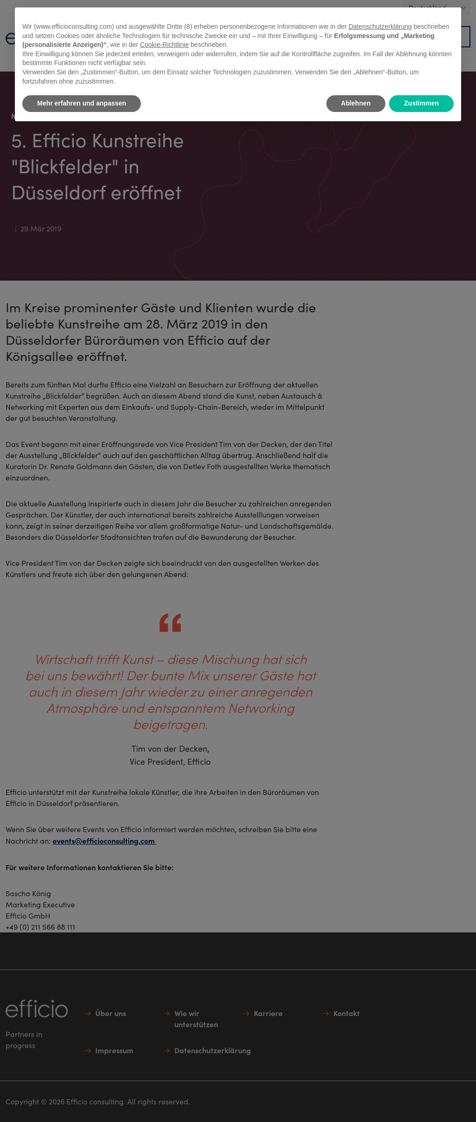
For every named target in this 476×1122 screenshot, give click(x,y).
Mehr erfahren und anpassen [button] (81, 103)
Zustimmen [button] (421, 103)
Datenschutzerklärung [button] (380, 26)
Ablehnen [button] (356, 103)
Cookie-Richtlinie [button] (164, 44)
